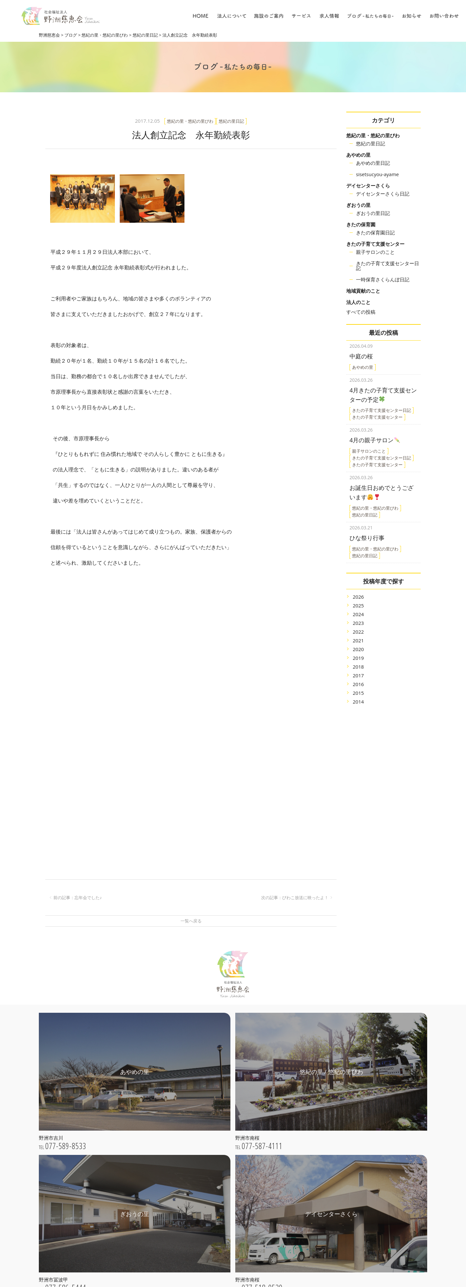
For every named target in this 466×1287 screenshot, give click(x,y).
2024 (358, 606)
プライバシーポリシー (219, 1155)
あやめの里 (358, 155)
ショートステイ (292, 1156)
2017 (358, 667)
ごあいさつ (208, 1118)
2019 (358, 650)
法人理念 (206, 1127)
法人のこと (358, 302)
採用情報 (286, 1228)
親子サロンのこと (375, 252)
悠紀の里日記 (370, 143)
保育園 (283, 1129)
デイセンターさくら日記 (382, 193)
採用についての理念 (297, 1182)
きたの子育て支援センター (375, 244)
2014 (358, 693)
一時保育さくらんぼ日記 (382, 279)
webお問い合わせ (100, 1250)
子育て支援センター (297, 1111)
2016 (358, 676)
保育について (290, 1209)
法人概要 (206, 1137)
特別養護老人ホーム (297, 1102)
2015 (358, 685)
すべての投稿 (360, 312)
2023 (358, 615)
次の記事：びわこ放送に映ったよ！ (294, 897)
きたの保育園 (360, 224)
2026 (358, 588)
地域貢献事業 (290, 1120)
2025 (358, 597)
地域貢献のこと (363, 291)
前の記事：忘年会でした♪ (77, 897)
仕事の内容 (288, 1191)
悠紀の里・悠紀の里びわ (373, 135)
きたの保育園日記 (375, 232)
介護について (290, 1200)
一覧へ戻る (191, 921)
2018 (358, 658)
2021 (358, 632)
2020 (358, 641)
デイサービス (290, 1147)
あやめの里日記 (373, 163)
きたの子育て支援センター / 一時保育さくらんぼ (230, 1229)
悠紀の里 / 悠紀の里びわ (221, 1189)
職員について (290, 1218)
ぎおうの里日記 (373, 213)
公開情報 (206, 1146)
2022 (358, 623)
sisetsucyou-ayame (377, 174)
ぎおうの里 (358, 205)
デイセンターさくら (368, 185)
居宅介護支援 (290, 1138)
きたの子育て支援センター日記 (387, 265)
